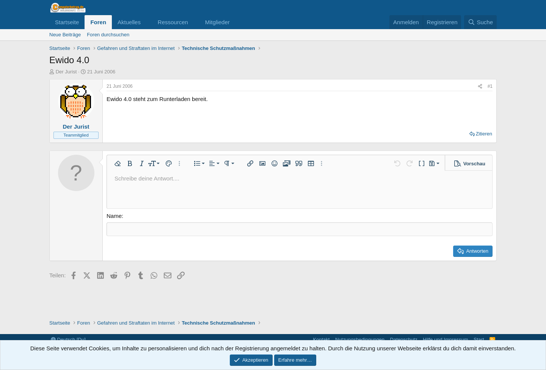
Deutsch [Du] (68, 339)
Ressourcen (173, 22)
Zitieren (484, 134)
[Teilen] (480, 86)
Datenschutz (403, 339)
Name (114, 216)
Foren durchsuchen (108, 34)
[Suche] (480, 22)
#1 (490, 86)
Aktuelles (129, 22)
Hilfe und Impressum (445, 339)
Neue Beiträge (65, 34)
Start (479, 339)
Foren (98, 22)
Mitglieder (217, 22)
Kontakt (321, 339)
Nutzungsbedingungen (359, 339)
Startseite (67, 22)
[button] (146, 22)
